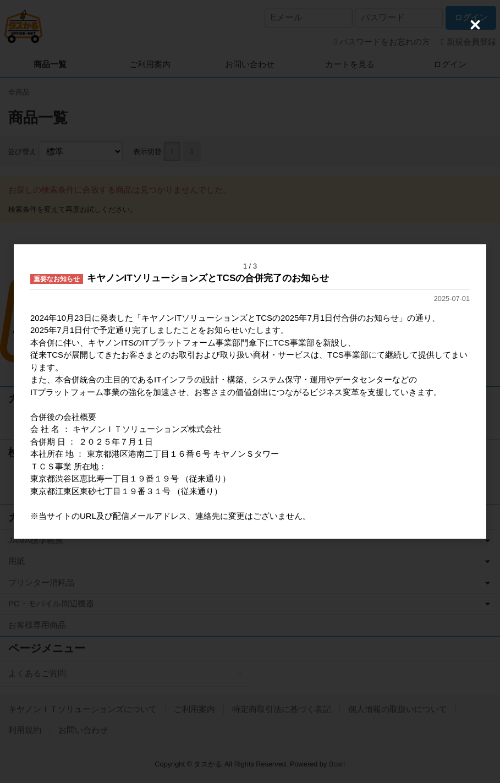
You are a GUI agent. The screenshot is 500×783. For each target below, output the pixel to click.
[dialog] (250, 391)
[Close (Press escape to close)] (475, 25)
